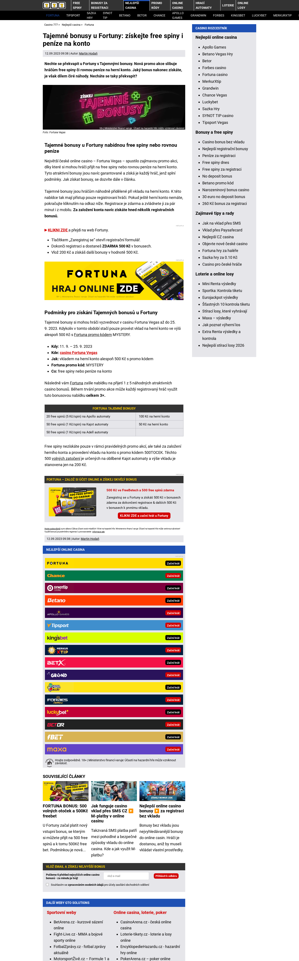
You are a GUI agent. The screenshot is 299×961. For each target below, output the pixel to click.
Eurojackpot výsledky (220, 522)
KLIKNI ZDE (58, 230)
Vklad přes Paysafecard (222, 455)
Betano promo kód (218, 408)
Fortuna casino (215, 299)
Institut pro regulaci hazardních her (142, 932)
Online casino (177, 5)
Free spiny (77, 5)
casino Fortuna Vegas (78, 352)
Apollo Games (178, 15)
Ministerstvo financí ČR (91, 932)
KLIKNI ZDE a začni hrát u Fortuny (144, 516)
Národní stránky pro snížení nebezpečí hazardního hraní (147, 938)
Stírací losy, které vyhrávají (224, 536)
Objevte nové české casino (224, 468)
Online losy (243, 5)
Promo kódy (156, 5)
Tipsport (73, 15)
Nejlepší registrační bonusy (225, 374)
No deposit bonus (217, 401)
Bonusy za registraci (99, 5)
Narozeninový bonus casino (225, 415)
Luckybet (210, 327)
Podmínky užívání (78, 951)
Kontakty (50, 951)
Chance (159, 15)
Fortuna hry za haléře (220, 475)
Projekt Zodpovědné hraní (76, 938)
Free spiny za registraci (221, 394)
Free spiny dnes (215, 387)
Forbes (218, 15)
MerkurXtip (282, 15)
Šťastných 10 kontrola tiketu (226, 529)
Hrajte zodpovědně (52, 529)
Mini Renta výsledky (219, 508)
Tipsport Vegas (215, 347)
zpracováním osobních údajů (86, 659)
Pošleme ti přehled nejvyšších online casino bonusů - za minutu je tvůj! (72, 651)
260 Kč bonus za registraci (224, 428)
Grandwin (198, 15)
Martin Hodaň (88, 53)
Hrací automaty (204, 5)
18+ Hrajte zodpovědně (186, 951)
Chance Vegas (214, 320)
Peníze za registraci (218, 380)
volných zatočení (66, 458)
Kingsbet (238, 15)
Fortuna (52, 15)
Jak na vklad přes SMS (221, 448)
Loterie (228, 5)
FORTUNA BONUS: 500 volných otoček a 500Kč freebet (65, 585)
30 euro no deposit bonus (223, 421)
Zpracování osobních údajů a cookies (130, 951)
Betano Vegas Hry (217, 279)
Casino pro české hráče (222, 489)
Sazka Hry (91, 15)
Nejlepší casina (132, 5)
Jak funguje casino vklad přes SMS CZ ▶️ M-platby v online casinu (112, 588)
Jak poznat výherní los (221, 550)
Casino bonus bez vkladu (223, 367)
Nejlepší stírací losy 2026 (223, 570)
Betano (124, 15)
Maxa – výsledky (216, 543)
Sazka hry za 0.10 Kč (219, 482)
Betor (142, 15)
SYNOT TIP (107, 15)
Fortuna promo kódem (93, 334)
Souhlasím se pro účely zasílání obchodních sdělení (100, 659)
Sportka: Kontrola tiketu (222, 515)
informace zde (98, 532)
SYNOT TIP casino (217, 340)
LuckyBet (259, 15)
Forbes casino (214, 292)
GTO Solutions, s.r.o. (229, 951)
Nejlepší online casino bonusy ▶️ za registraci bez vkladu (161, 585)
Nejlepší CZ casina (218, 462)
